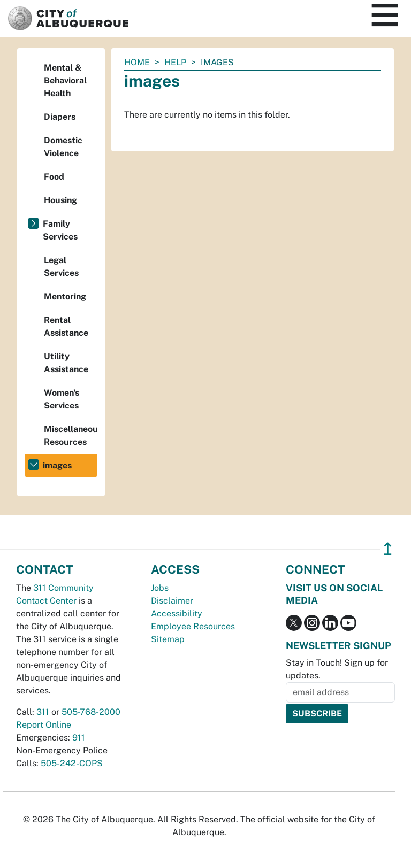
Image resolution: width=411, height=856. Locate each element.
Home (137, 62)
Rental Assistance (66, 326)
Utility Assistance (66, 362)
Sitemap (168, 639)
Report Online (43, 725)
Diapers (59, 117)
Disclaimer (172, 601)
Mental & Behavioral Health (65, 80)
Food (54, 177)
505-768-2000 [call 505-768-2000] (91, 712)
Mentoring (65, 296)
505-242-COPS (72, 763)
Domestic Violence (63, 146)
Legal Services (61, 266)
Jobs (160, 588)
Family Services (60, 230)
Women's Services (61, 399)
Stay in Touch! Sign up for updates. (337, 669)
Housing (60, 200)
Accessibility (176, 613)
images (57, 465)
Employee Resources (193, 626)
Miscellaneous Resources (70, 435)
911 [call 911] (78, 737)
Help (175, 62)
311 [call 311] (42, 712)
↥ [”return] (387, 549)
